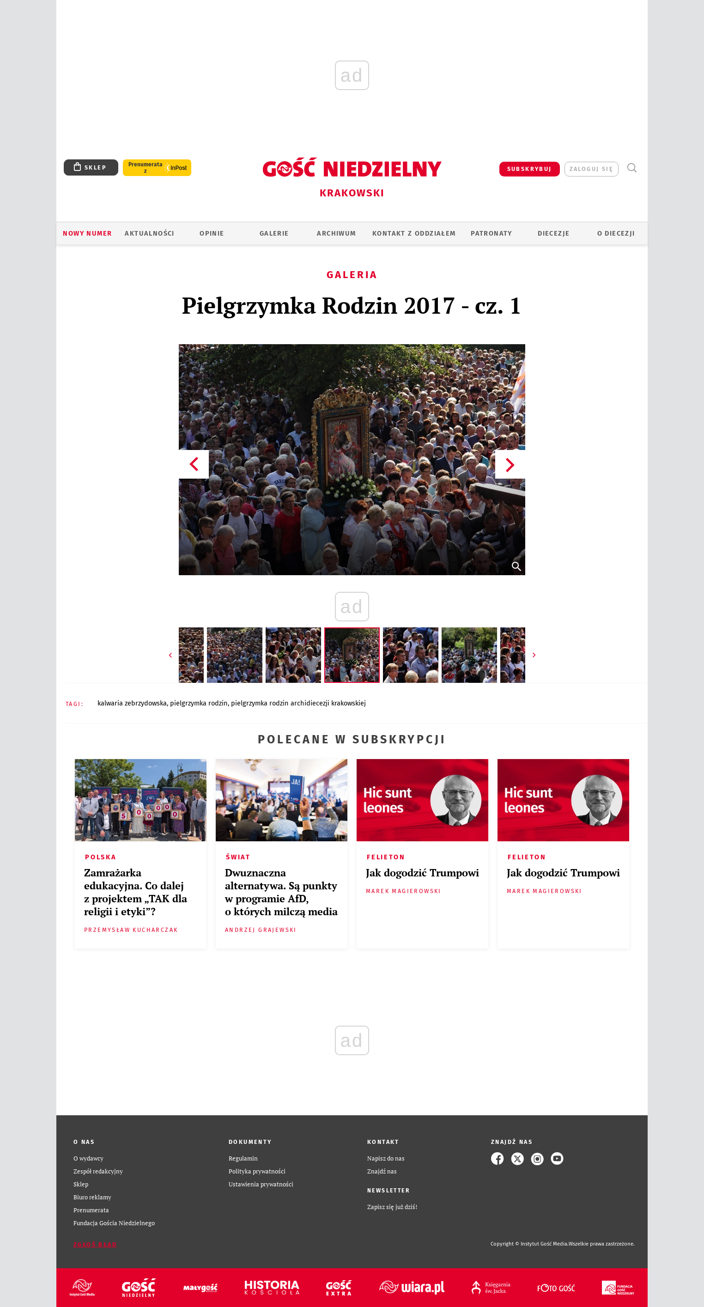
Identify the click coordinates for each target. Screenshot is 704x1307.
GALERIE (274, 233)
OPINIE (212, 233)
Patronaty (491, 233)
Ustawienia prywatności (261, 1184)
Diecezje (554, 233)
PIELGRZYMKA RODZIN (199, 703)
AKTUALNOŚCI (149, 233)
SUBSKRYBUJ (529, 168)
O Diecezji (616, 233)
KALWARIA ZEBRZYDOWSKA (132, 703)
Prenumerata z (145, 167)
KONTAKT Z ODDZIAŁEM (414, 233)
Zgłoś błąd (95, 1244)
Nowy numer (87, 233)
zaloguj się (591, 168)
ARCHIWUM (336, 233)
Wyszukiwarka (631, 167)
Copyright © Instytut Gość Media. (530, 1244)
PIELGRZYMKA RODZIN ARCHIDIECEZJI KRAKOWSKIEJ (298, 703)
